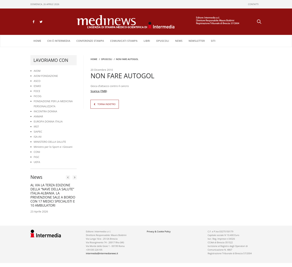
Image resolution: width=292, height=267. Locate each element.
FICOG (37, 96)
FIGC (36, 157)
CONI (37, 152)
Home (37, 41)
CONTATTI (253, 4)
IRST (36, 126)
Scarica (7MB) (98, 91)
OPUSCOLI (162, 41)
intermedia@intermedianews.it (102, 253)
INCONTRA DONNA (45, 111)
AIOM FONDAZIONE (46, 76)
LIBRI (147, 41)
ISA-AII (38, 136)
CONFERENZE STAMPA (90, 41)
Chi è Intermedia (58, 41)
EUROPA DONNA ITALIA (48, 121)
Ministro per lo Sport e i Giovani (53, 147)
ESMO (37, 86)
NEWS (178, 41)
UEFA (37, 162)
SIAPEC (38, 131)
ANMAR (38, 116)
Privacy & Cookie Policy (159, 231)
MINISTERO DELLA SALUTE (50, 142)
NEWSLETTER (197, 41)
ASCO (37, 81)
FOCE (37, 91)
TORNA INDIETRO (106, 104)
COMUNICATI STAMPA (123, 41)
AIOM (37, 71)
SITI (213, 41)
